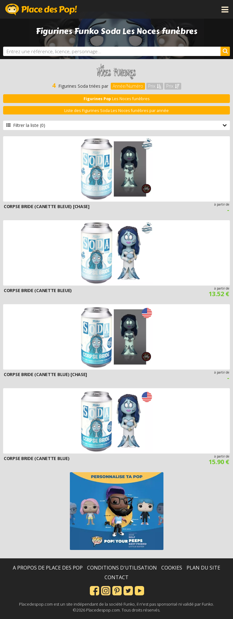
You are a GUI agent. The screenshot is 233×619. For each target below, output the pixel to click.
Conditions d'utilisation (122, 567)
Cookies (171, 567)
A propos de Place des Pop (48, 567)
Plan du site (203, 567)
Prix (154, 86)
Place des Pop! (41, 9)
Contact (116, 577)
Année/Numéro (128, 86)
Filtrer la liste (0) (116, 125)
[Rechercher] (225, 51)
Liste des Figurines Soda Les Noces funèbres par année (116, 110)
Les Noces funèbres (117, 98)
